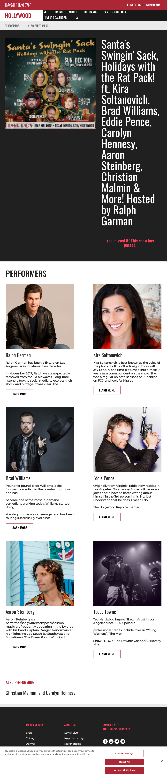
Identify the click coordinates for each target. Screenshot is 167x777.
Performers (12, 26)
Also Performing (38, 26)
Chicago (31, 738)
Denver (30, 744)
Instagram (111, 741)
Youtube (122, 741)
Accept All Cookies (124, 770)
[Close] (161, 761)
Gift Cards (90, 12)
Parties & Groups (115, 12)
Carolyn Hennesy (60, 633)
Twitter (116, 741)
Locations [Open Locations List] (135, 5)
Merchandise (72, 744)
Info (45, 12)
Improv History (74, 738)
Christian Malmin (21, 633)
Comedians (153, 5)
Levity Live (71, 733)
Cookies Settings (124, 753)
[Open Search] (77, 17)
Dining (58, 12)
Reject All (124, 762)
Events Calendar (56, 17)
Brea (29, 733)
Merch (73, 12)
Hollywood (18, 15)
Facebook (105, 741)
